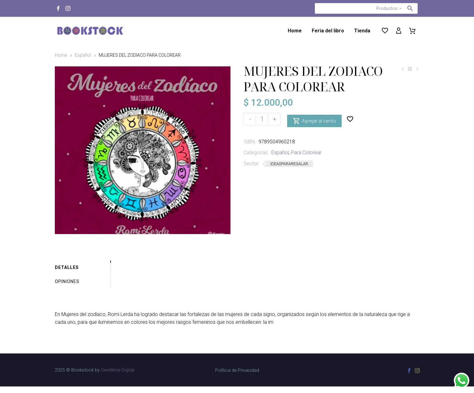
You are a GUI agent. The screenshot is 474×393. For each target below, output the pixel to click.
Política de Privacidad (237, 377)
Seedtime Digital (117, 376)
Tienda (362, 31)
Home (295, 31)
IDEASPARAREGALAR (289, 163)
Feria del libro (328, 31)
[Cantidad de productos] (262, 119)
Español (83, 55)
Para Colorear (306, 153)
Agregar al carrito (314, 119)
